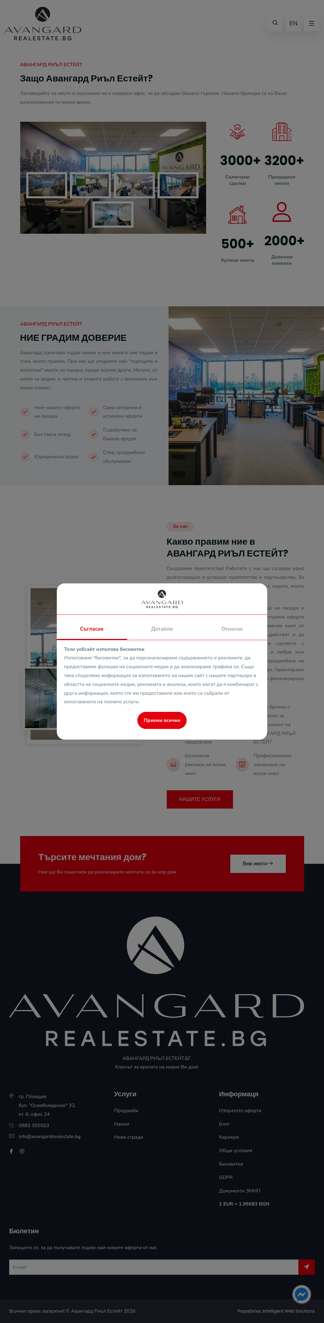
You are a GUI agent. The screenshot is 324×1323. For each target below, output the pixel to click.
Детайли (162, 629)
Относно (232, 629)
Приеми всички (162, 720)
